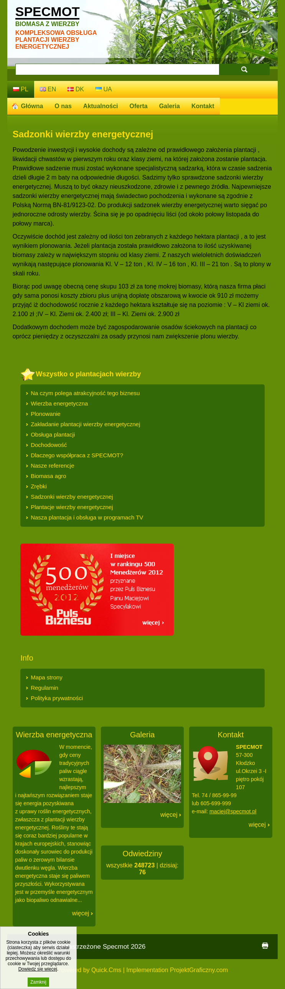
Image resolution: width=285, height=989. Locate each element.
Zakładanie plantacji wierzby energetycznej (85, 424)
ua (104, 89)
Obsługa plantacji (53, 434)
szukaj (244, 69)
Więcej (80, 913)
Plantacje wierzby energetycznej (72, 507)
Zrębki (39, 486)
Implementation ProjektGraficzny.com (177, 970)
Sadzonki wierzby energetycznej (72, 496)
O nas (62, 106)
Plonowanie (46, 413)
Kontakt (202, 106)
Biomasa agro (48, 476)
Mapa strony (47, 677)
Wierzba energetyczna (59, 403)
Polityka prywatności (57, 698)
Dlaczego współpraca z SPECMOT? (77, 455)
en (48, 89)
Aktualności (100, 106)
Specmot (47, 15)
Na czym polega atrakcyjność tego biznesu (85, 393)
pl (20, 89)
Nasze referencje (52, 465)
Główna (32, 106)
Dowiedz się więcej (37, 973)
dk (76, 89)
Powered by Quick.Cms (89, 970)
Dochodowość (49, 445)
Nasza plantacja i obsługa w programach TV (87, 517)
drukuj (265, 946)
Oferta (139, 106)
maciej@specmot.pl (232, 811)
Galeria (169, 106)
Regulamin (44, 687)
